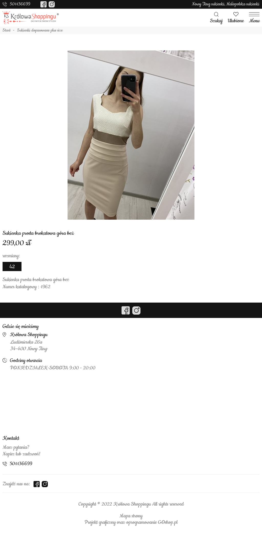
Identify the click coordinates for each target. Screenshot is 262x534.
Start (6, 30)
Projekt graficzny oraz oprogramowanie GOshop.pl (131, 522)
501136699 (20, 4)
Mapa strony (131, 516)
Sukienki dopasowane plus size (40, 30)
